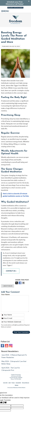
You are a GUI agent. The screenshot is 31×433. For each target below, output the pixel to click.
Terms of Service (25, 382)
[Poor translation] (4, 402)
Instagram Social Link (10, 345)
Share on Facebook (20, 283)
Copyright (5, 382)
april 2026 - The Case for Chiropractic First (10, 369)
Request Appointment (15, 7)
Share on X (16, 283)
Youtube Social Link (6, 345)
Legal (9, 382)
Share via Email (23, 283)
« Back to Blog (7, 286)
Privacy (13, 382)
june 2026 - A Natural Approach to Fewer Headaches (14, 356)
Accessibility (18, 382)
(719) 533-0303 (17, 379)
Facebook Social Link (2, 345)
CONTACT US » (11, 271)
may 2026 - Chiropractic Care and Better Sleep (13, 362)
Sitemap (16, 385)
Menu (5, 11)
